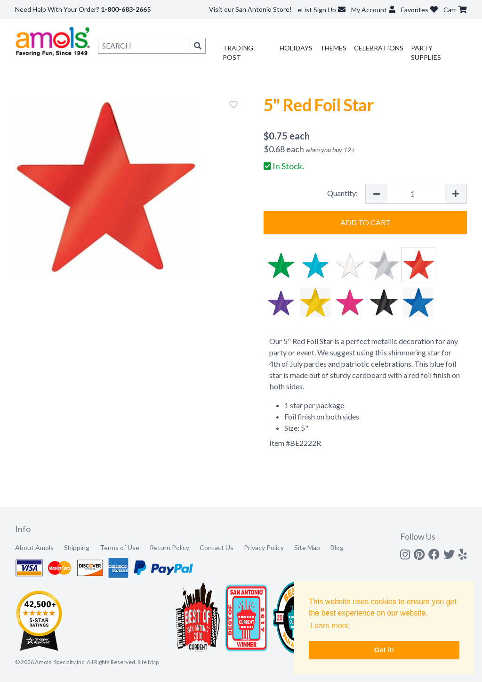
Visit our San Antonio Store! (250, 9)
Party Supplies (426, 52)
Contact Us (216, 547)
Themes (333, 48)
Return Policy (169, 547)
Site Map (307, 547)
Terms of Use (119, 547)
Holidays (296, 48)
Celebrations (378, 48)
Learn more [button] (329, 626)
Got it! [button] (384, 650)
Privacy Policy (264, 547)
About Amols (34, 547)
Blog (337, 547)
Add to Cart (365, 222)
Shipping (76, 547)
